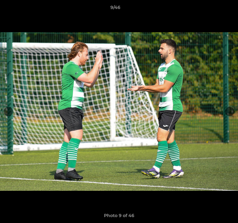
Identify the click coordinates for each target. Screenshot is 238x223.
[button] (215, 9)
